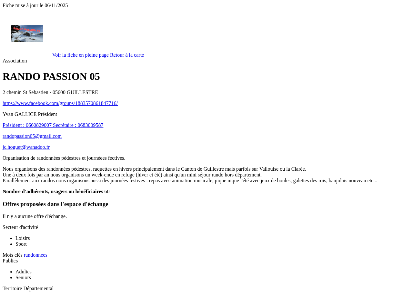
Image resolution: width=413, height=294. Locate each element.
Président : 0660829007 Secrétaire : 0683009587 (53, 125)
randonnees (35, 255)
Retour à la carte (127, 55)
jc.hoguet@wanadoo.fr (26, 147)
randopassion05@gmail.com (32, 136)
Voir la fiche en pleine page (81, 55)
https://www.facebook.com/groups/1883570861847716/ (60, 103)
